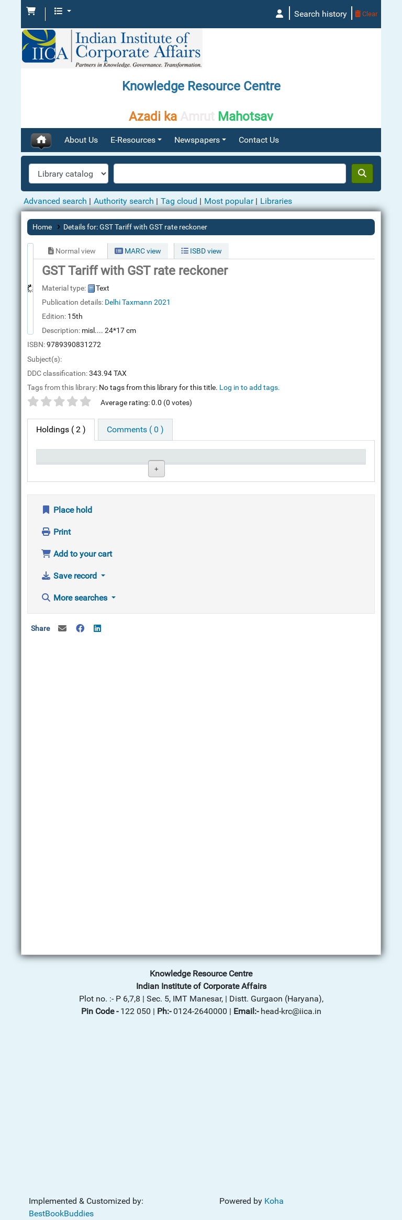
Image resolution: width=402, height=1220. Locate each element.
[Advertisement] (201, 872)
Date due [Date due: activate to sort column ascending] (276, 470)
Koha (274, 1201)
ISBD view (201, 251)
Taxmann (137, 302)
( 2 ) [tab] (61, 429)
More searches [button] (75, 745)
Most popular (228, 201)
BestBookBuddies (61, 1213)
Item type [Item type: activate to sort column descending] (58, 470)
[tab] (135, 430)
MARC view (138, 251)
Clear (366, 14)
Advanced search (55, 201)
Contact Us (259, 140)
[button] (31, 11)
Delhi (112, 302)
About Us (81, 140)
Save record (70, 723)
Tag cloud (179, 201)
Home (42, 227)
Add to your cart (76, 701)
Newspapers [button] (197, 140)
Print (56, 679)
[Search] (362, 173)
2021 (162, 302)
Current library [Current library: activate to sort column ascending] (110, 465)
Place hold (66, 657)
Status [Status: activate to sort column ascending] (218, 470)
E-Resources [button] (132, 140)
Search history (320, 14)
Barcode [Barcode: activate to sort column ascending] (330, 470)
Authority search (124, 201)
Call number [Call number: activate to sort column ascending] (165, 465)
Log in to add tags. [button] (249, 387)
